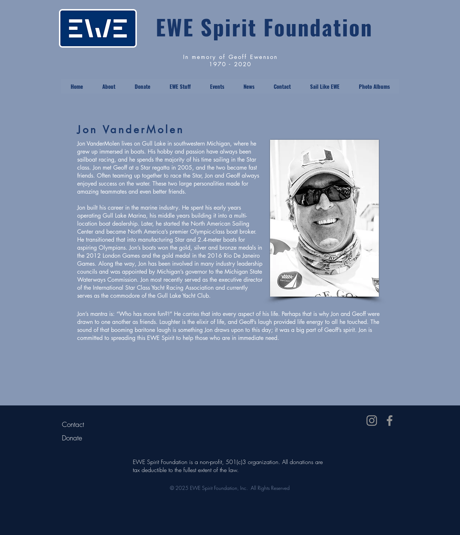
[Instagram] (372, 420)
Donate (72, 438)
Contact (73, 424)
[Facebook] (389, 420)
